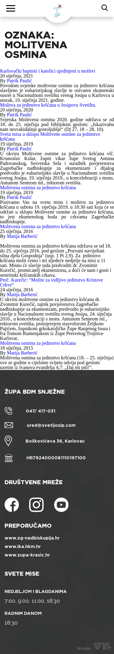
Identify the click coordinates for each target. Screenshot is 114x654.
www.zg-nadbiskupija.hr (32, 538)
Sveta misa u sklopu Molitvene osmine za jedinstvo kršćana (50, 137)
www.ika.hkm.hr (23, 546)
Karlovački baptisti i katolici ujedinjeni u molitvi (47, 71)
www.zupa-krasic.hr (27, 555)
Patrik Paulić (19, 80)
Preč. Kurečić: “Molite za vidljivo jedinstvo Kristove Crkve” (51, 282)
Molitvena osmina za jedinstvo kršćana (38, 187)
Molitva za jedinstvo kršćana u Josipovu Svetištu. (48, 105)
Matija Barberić (22, 236)
